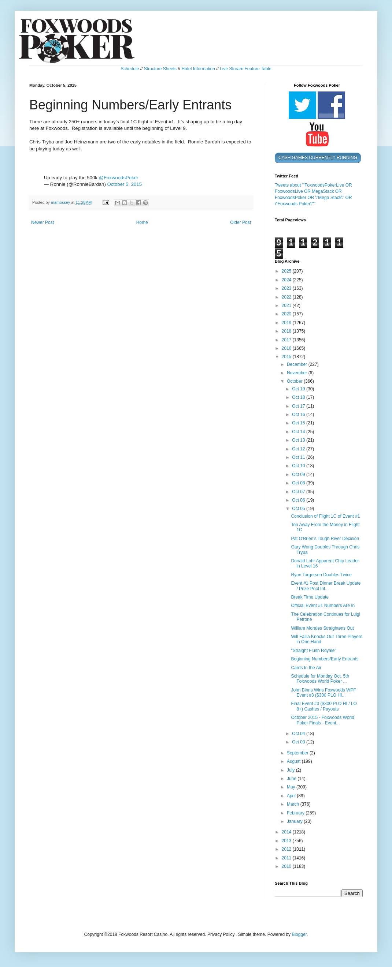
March (293, 804)
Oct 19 (299, 388)
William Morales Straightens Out (322, 628)
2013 (287, 840)
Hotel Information (198, 68)
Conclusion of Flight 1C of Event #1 (325, 516)
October (295, 381)
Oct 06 (299, 500)
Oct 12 (299, 448)
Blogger (299, 934)
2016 (287, 348)
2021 (287, 305)
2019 (287, 322)
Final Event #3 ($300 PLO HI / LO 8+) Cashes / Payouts (323, 706)
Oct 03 (299, 742)
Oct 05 (299, 508)
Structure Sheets (160, 68)
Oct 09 (299, 474)
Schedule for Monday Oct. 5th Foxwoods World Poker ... (320, 679)
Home (142, 222)
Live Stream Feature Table (245, 68)
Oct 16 (299, 414)
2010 (287, 866)
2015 (287, 356)
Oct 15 (299, 423)
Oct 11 (299, 457)
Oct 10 (299, 465)
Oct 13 (299, 440)
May (291, 787)
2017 (287, 339)
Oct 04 (299, 733)
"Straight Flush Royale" (313, 650)
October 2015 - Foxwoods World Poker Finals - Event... (322, 720)
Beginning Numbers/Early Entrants (324, 658)
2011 (287, 858)
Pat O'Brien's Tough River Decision (325, 538)
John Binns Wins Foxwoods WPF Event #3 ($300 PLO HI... (323, 692)
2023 (287, 288)
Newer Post (42, 222)
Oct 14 (299, 431)
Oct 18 (299, 397)
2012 (287, 849)
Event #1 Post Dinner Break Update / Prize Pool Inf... (325, 586)
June (292, 778)
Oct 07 (299, 491)
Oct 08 (299, 483)
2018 (287, 331)
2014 (287, 832)
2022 (287, 297)
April (292, 795)
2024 (287, 279)
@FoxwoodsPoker (118, 177)
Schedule (130, 68)
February (296, 813)
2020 (287, 313)
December (297, 364)
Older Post (240, 222)
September (298, 753)
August (294, 761)
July (291, 770)
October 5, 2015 (124, 184)
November (297, 372)
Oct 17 (299, 406)
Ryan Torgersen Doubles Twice (321, 574)
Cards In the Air (306, 667)
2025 (287, 271)
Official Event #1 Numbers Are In (323, 605)
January (295, 821)
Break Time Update (310, 597)
